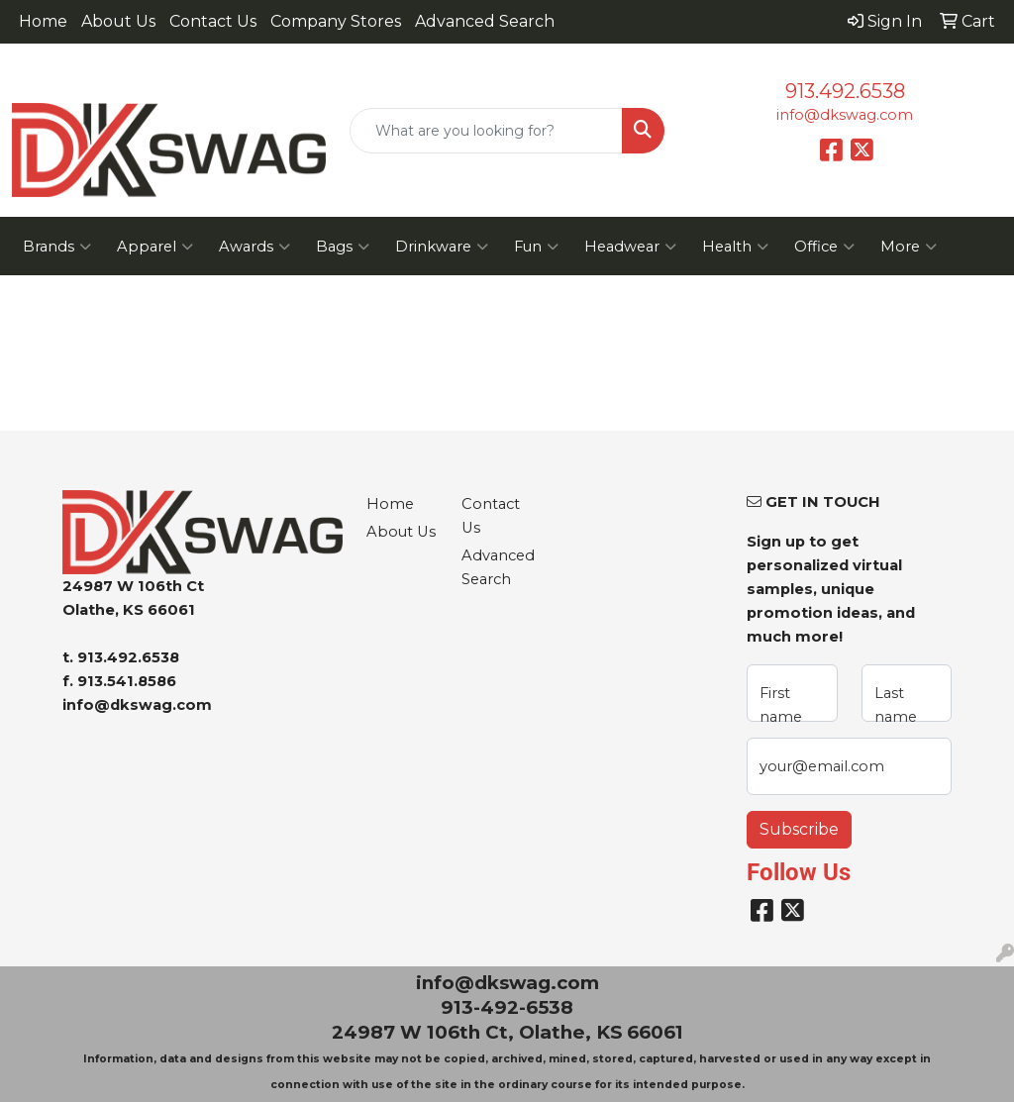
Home (43, 21)
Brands (57, 246)
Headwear (630, 246)
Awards (254, 246)
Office (824, 246)
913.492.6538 (845, 91)
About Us (118, 21)
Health (735, 246)
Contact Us (212, 21)
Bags (342, 246)
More (908, 246)
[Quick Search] (486, 130)
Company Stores (335, 21)
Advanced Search (485, 21)
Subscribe (799, 829)
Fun (536, 246)
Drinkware (441, 246)
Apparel (155, 246)
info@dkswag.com (844, 115)
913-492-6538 (507, 1007)
